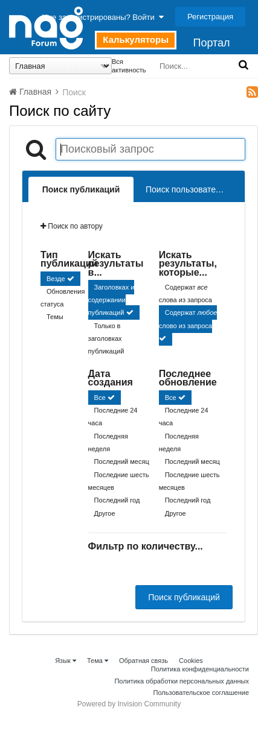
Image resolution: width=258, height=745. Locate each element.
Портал (211, 43)
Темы (55, 317)
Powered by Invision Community (129, 704)
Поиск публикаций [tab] (81, 189)
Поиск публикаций (184, 597)
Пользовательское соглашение (201, 692)
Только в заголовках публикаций (106, 338)
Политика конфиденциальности (200, 669)
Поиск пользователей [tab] (188, 189)
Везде (56, 278)
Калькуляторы (136, 39)
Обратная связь (143, 660)
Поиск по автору (71, 226)
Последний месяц (121, 462)
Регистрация (210, 16)
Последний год (117, 500)
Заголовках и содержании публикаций (111, 300)
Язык (65, 660)
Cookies (191, 660)
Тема (97, 660)
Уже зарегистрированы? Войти (103, 17)
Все (100, 397)
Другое (104, 513)
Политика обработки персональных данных (181, 681)
